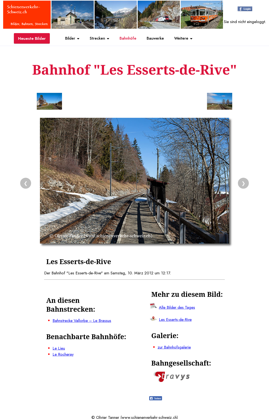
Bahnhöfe (128, 38)
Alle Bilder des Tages (177, 307)
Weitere (182, 38)
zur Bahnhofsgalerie (174, 346)
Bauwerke (155, 38)
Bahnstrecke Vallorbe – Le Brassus (82, 320)
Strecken (97, 38)
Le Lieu (59, 347)
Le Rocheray (63, 354)
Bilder (69, 38)
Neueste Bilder (32, 38)
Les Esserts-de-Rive (175, 319)
